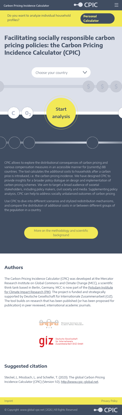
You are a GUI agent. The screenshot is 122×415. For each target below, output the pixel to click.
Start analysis (61, 112)
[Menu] (116, 5)
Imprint (8, 400)
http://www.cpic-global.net (79, 382)
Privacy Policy (109, 400)
